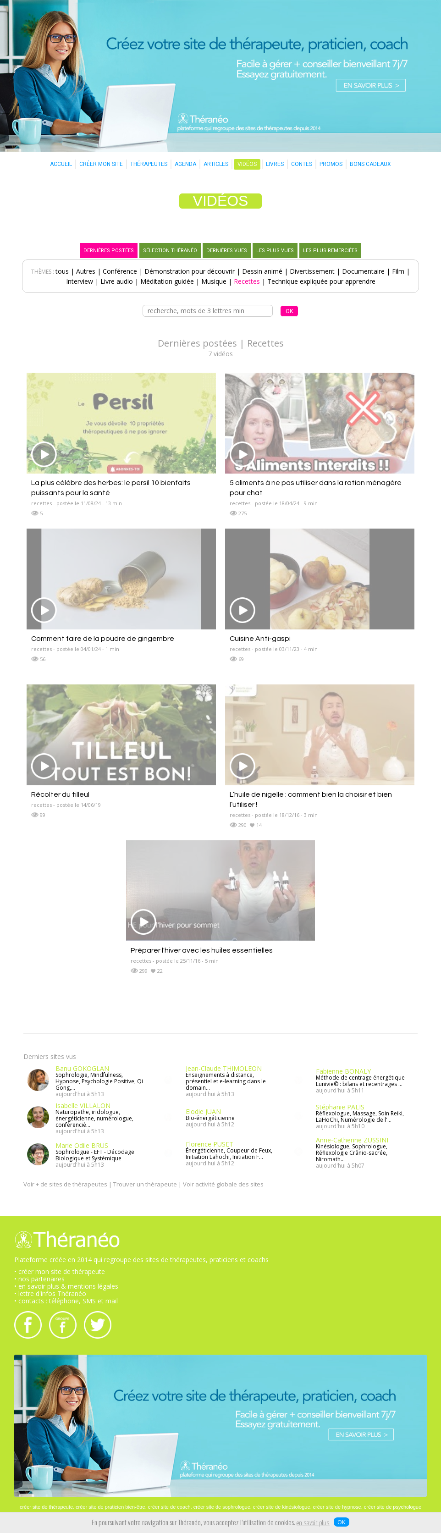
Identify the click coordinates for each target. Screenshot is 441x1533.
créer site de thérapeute (46, 1507)
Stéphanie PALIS (340, 1107)
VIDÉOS (247, 164)
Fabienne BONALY (343, 1071)
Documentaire (363, 271)
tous (62, 271)
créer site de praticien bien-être (110, 1507)
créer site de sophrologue (221, 1507)
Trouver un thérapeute (145, 1184)
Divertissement (312, 271)
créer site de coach (169, 1507)
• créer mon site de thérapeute (59, 1271)
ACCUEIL (61, 164)
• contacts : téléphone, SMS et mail (66, 1300)
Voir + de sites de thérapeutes (65, 1184)
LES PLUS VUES (275, 251)
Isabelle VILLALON (82, 1105)
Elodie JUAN (203, 1111)
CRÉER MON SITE (101, 164)
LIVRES (275, 164)
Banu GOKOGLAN (82, 1068)
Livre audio (116, 281)
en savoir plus (313, 1523)
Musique (213, 281)
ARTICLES (216, 164)
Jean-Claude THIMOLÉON (224, 1068)
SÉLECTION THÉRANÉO (170, 251)
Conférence (120, 271)
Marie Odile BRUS (81, 1145)
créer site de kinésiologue (281, 1507)
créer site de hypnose (337, 1507)
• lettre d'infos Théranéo (50, 1293)
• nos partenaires (39, 1278)
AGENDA (185, 164)
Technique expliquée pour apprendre (321, 281)
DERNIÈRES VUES (226, 251)
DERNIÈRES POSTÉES (108, 251)
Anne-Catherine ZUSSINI (352, 1140)
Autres (85, 271)
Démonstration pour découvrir (189, 271)
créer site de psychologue (392, 1507)
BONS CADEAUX (370, 164)
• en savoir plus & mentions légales (66, 1286)
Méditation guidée (167, 281)
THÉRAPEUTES (148, 164)
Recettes (247, 281)
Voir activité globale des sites (223, 1184)
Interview (79, 281)
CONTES (301, 164)
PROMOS (331, 164)
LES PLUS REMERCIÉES (330, 251)
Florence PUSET (209, 1144)
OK (341, 1522)
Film (398, 271)
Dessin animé (262, 271)
